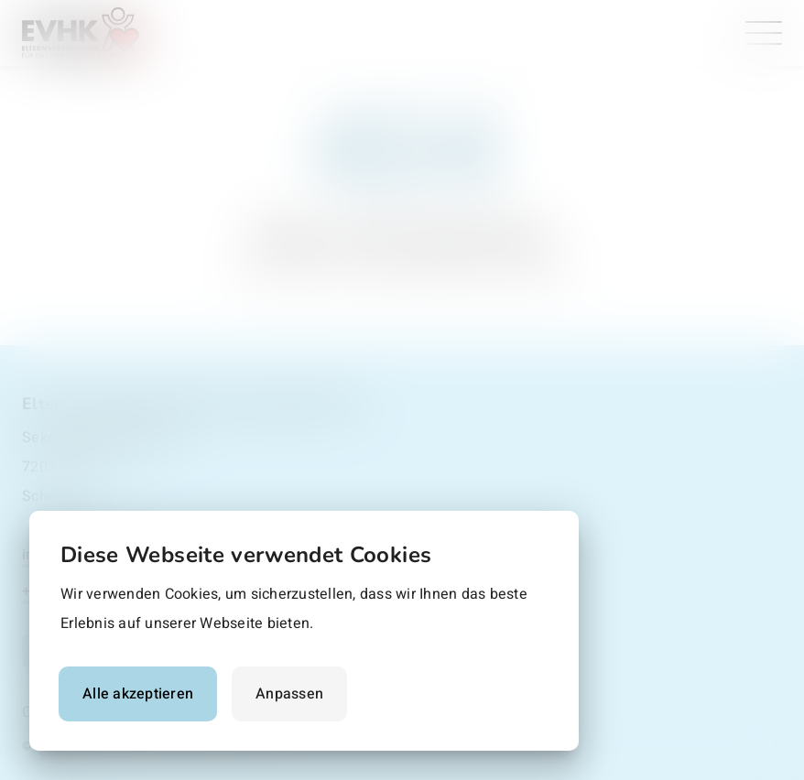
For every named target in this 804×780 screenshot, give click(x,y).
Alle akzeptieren (137, 694)
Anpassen (289, 694)
